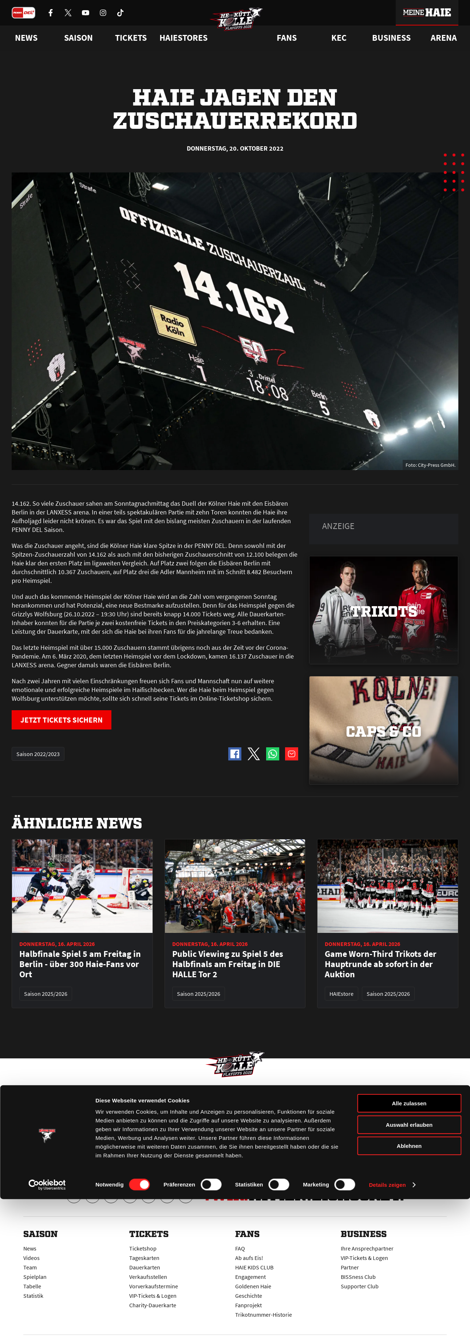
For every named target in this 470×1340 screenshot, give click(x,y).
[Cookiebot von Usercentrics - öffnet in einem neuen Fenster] (47, 1325)
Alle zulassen (409, 1244)
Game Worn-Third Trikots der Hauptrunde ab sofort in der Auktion (381, 964)
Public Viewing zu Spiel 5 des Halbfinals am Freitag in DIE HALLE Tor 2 (227, 964)
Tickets (131, 37)
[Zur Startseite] (242, 27)
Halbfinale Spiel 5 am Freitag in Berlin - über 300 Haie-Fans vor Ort (80, 964)
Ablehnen (409, 1287)
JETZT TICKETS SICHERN (69, 720)
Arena (444, 37)
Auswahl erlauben (409, 1266)
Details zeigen (387, 1326)
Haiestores (183, 37)
